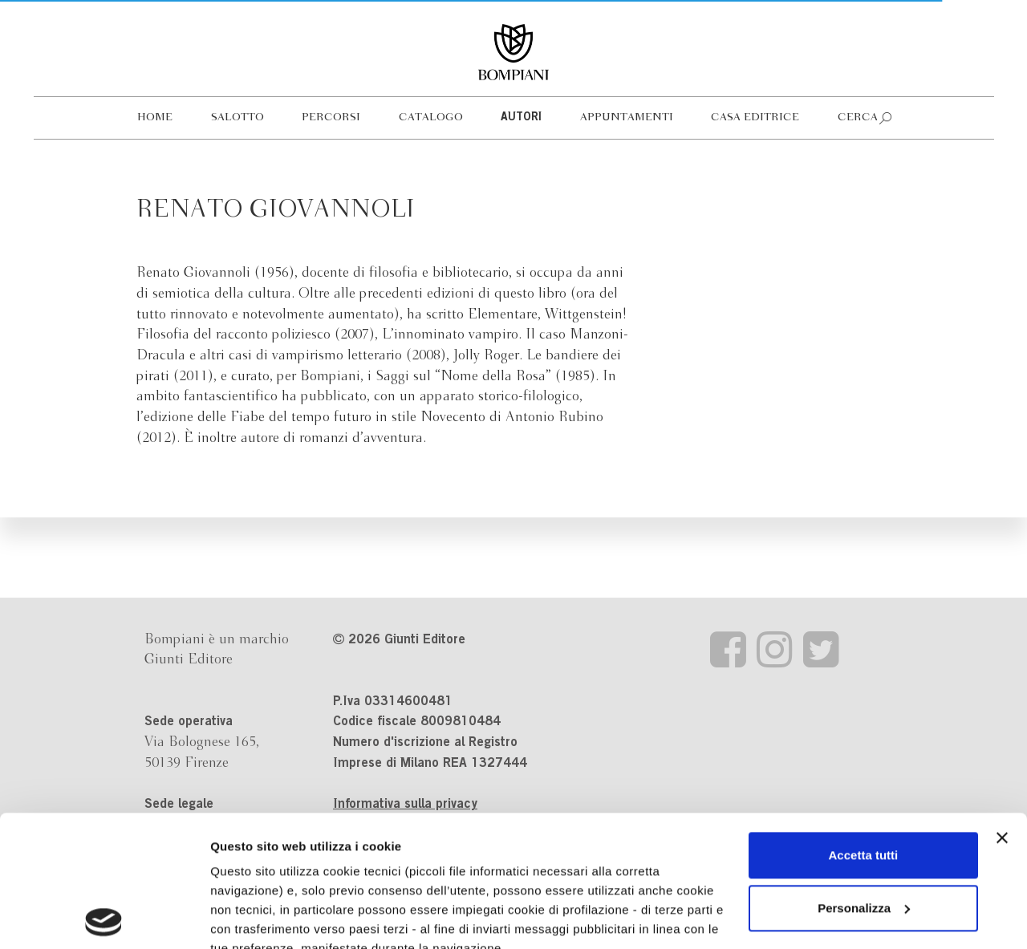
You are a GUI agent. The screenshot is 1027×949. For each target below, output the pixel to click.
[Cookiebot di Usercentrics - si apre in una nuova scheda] (104, 918)
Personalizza (864, 777)
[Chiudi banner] (1002, 706)
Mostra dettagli (253, 917)
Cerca (858, 117)
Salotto (237, 117)
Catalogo (431, 117)
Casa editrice (755, 117)
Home (155, 117)
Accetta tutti (864, 724)
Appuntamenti (626, 117)
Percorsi (331, 117)
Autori (521, 118)
